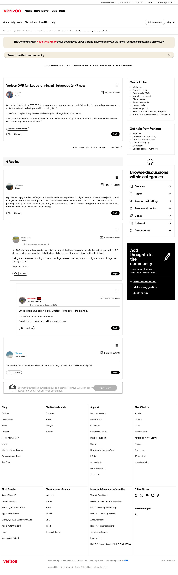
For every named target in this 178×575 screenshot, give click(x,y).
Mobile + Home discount (12, 450)
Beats (48, 507)
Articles (138, 443)
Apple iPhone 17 (9, 495)
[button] (171, 21)
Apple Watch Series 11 (11, 525)
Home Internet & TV (10, 437)
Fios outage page (141, 142)
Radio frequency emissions (102, 525)
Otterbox (50, 495)
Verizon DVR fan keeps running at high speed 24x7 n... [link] (89, 31)
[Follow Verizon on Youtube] (147, 495)
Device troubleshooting (144, 136)
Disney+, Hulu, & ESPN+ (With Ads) (17, 519)
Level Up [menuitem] (43, 21)
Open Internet (66, 567)
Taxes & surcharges (98, 531)
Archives (29, 31)
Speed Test (95, 474)
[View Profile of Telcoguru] (18, 353)
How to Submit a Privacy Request (149, 111)
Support (139, 2)
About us (138, 413)
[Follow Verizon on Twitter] (141, 495)
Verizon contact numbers (145, 148)
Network (140, 222)
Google (49, 425)
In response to (37, 244)
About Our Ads (100, 567)
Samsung (50, 413)
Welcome (137, 86)
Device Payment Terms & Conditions (106, 501)
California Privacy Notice (72, 560)
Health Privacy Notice (94, 560)
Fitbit (48, 525)
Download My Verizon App (102, 450)
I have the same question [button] (17, 128)
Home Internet (41, 10)
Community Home (12, 21)
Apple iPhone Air (9, 501)
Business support (98, 437)
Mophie (49, 513)
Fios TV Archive (59, 31)
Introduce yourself (142, 96)
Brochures (139, 450)
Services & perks (145, 208)
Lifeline (93, 456)
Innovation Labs (142, 462)
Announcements (141, 102)
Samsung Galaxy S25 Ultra (13, 507)
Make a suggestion (145, 286)
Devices (140, 186)
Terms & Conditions (98, 495)
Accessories (143, 230)
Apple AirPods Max (10, 513)
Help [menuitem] (53, 21)
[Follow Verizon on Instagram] (152, 495)
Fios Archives (43, 31)
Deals (138, 215)
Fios (4, 531)
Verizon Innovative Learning (147, 437)
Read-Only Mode (47, 41)
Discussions (139, 99)
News (137, 425)
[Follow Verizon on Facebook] (136, 495)
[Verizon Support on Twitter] (136, 514)
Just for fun (141, 292)
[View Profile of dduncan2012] (26, 237)
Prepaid (5, 431)
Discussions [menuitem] (31, 21)
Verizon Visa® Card (10, 538)
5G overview (140, 456)
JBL (48, 519)
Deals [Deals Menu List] (62, 10)
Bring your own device (11, 456)
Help (19, 31)
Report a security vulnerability (103, 507)
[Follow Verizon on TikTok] (158, 495)
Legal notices (96, 538)
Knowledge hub (141, 108)
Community (7, 31)
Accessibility (96, 462)
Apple (48, 419)
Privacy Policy (53, 560)
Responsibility (141, 431)
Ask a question (153, 21)
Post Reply (105, 387)
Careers (138, 419)
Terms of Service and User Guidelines (151, 114)
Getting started (140, 89)
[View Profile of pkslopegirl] (19, 185)
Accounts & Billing (146, 200)
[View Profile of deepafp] (18, 92)
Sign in (93, 443)
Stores (151, 2)
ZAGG (49, 501)
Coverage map (165, 2)
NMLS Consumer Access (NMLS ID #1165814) (110, 544)
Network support (97, 468)
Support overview (98, 413)
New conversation (145, 281)
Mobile (28, 10)
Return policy (96, 419)
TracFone (6, 462)
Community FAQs (141, 93)
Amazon (49, 431)
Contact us (126, 2)
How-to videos (140, 105)
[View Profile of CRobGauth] (32, 298)
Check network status (144, 139)
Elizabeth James (53, 531)
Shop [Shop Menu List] (54, 10)
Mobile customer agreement (102, 513)
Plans (138, 193)
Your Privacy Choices (117, 560)
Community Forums (98, 431)
